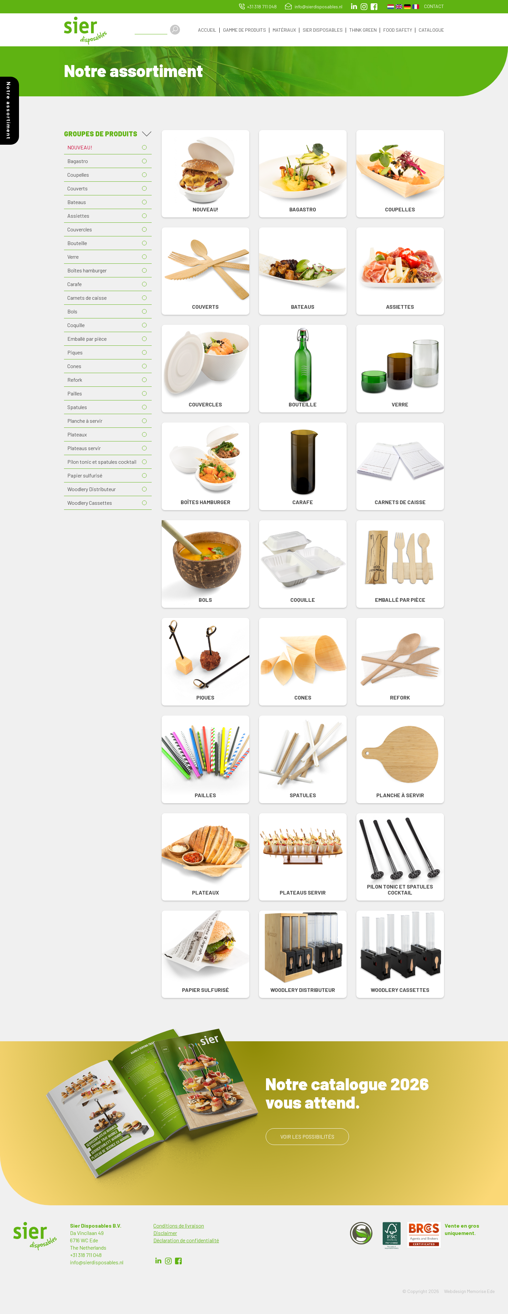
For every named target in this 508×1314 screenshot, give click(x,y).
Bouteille (77, 243)
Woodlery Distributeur (91, 489)
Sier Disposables (323, 30)
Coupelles (78, 175)
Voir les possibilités (307, 1137)
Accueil (207, 30)
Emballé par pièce (87, 339)
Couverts (77, 188)
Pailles (74, 393)
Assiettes (78, 216)
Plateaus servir (84, 448)
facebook (374, 7)
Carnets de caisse (87, 298)
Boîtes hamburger (87, 270)
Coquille (76, 325)
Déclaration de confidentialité (186, 1240)
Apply (176, 30)
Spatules (77, 407)
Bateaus (76, 202)
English (399, 6)
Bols (72, 311)
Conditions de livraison (178, 1226)
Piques (75, 352)
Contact (434, 6)
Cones (74, 366)
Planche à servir (84, 421)
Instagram (364, 7)
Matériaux (284, 30)
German (407, 6)
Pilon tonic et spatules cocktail (101, 462)
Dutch (390, 6)
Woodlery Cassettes (89, 503)
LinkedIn (354, 7)
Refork (74, 380)
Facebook (178, 1261)
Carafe (74, 284)
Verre (73, 257)
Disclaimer (165, 1233)
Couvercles (79, 229)
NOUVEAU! (79, 147)
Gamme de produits (244, 30)
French (415, 6)
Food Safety (397, 30)
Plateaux (77, 434)
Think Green (363, 30)
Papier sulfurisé (84, 475)
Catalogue (431, 30)
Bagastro (77, 161)
